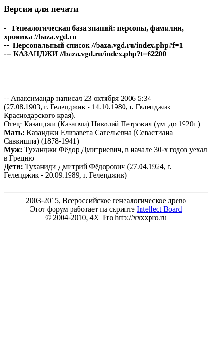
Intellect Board (159, 209)
